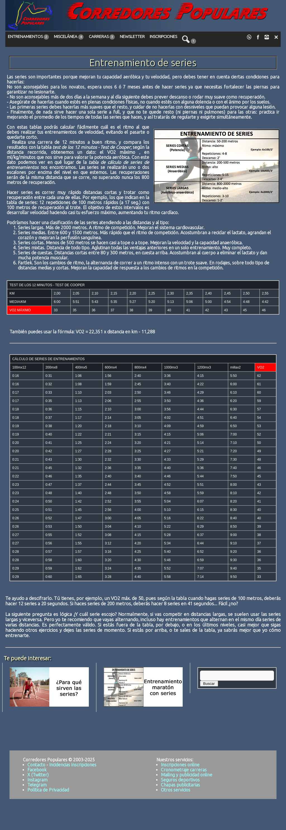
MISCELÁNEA (69, 37)
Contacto (36, 764)
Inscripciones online (180, 764)
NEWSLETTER (132, 36)
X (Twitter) (38, 774)
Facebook (36, 769)
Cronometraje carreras (184, 769)
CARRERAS (102, 37)
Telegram (37, 784)
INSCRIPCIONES (163, 36)
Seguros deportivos (180, 779)
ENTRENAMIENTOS (28, 37)
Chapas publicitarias (180, 784)
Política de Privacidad (48, 789)
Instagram (37, 779)
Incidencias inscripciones (72, 764)
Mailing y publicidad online (186, 774)
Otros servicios (175, 789)
